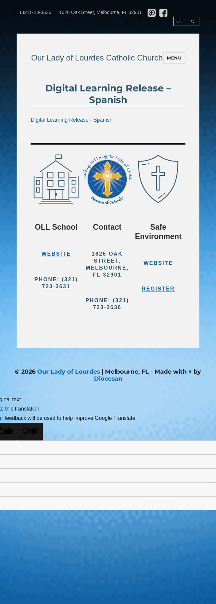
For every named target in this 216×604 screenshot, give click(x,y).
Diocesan (108, 378)
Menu (174, 57)
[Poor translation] (30, 431)
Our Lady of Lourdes (68, 371)
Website (56, 254)
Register (158, 289)
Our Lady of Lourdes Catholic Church (97, 57)
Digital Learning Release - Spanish (71, 120)
